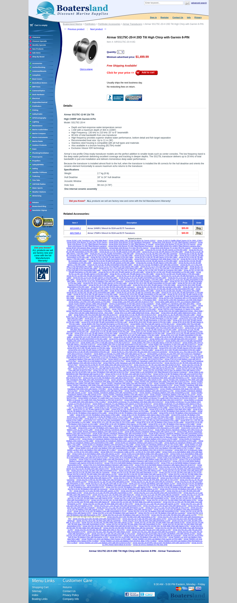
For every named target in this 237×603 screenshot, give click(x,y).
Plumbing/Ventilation (40, 153)
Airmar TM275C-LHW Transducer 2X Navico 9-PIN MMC (179, 309)
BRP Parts (36, 87)
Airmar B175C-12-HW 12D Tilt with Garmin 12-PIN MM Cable (121, 272)
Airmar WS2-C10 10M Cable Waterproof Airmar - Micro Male (136, 313)
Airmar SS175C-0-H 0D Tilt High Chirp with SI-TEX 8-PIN (180, 472)
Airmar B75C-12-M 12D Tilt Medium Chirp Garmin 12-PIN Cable (122, 424)
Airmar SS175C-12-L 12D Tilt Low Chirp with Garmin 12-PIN (156, 504)
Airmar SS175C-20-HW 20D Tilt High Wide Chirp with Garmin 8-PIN (159, 522)
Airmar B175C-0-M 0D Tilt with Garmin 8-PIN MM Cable (113, 263)
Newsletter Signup (39, 210)
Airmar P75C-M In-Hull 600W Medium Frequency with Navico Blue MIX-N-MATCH (165, 465)
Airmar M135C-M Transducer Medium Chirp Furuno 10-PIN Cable (153, 439)
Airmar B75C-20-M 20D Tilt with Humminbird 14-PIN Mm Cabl (104, 322)
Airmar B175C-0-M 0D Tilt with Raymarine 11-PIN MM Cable (111, 261)
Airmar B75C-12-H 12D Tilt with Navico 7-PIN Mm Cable (138, 335)
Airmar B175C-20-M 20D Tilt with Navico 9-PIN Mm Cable (97, 296)
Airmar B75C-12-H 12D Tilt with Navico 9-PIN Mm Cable (95, 335)
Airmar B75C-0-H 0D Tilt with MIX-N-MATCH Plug (137, 315)
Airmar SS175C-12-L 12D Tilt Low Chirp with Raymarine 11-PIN (119, 507)
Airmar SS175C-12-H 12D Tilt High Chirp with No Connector (157, 494)
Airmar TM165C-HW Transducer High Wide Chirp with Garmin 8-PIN (136, 379)
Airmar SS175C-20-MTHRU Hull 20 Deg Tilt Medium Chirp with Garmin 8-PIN (161, 543)
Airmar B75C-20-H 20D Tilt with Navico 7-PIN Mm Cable (132, 350)
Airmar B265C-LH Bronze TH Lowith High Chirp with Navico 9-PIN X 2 (119, 354)
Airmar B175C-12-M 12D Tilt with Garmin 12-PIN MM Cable (95, 278)
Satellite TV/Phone (39, 172)
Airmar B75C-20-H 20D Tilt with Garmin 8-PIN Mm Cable (180, 348)
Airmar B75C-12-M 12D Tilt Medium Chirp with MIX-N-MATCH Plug (116, 357)
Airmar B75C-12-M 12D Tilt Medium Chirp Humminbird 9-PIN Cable (138, 426)
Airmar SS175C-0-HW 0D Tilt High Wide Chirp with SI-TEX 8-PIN (154, 480)
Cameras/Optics (38, 91)
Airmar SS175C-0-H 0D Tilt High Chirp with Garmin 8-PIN (87, 468)
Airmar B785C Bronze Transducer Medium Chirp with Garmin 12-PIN (149, 431)
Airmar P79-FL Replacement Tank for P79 (140, 467)
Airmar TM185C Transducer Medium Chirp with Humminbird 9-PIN (136, 396)
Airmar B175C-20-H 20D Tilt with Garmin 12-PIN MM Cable (105, 283)
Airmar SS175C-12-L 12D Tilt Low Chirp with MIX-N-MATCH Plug (97, 368)
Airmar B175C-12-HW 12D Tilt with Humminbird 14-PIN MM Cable (169, 272)
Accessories (37, 63)
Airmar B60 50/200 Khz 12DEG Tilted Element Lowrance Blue (178, 246)
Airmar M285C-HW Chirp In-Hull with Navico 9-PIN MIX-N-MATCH (156, 342)
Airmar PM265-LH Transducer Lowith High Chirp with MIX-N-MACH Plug (152, 361)
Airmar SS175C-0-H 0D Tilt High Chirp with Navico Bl (182, 470)
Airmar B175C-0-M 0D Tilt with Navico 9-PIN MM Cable (156, 263)
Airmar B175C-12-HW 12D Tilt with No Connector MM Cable (159, 270)
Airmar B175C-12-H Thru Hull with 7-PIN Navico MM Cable (166, 268)
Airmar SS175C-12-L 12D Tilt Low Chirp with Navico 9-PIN (164, 506)
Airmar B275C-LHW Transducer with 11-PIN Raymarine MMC (134, 298)
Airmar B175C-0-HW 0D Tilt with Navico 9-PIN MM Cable (156, 257)
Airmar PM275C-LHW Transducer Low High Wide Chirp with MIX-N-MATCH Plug (133, 363)
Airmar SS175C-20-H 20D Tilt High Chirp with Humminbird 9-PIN (96, 519)
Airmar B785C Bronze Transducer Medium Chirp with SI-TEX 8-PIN (117, 437)
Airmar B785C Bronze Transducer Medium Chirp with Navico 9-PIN (91, 435)
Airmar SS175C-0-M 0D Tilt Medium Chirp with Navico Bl (173, 487)
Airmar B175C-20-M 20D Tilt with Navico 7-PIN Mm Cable (141, 296)
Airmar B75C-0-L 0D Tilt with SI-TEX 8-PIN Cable (129, 409)
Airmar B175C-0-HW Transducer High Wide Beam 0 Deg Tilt (156, 259)
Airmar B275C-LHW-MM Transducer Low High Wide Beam (180, 300)
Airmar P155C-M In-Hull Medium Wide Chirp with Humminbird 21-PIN (112, 456)
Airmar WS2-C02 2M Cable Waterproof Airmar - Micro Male (180, 311)
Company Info (71, 598)
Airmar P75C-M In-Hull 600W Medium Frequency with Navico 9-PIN (108, 465)
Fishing (35, 110)
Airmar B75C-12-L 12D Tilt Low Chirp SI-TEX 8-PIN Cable (113, 422)
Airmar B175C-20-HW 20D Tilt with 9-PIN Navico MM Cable (132, 290)
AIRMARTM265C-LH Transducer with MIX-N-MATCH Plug (130, 307)
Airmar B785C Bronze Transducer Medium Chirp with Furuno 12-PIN (97, 431)
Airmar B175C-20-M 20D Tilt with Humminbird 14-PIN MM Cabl (142, 294)
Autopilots (36, 75)
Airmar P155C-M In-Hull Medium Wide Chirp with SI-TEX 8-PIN (154, 459)
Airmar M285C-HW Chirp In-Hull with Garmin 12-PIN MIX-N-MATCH (138, 341)
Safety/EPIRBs (38, 165)
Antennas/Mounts (39, 71)
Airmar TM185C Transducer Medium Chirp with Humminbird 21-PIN (164, 392)
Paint (34, 149)
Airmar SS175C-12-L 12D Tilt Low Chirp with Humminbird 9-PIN (117, 506)
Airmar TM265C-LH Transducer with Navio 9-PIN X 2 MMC (174, 305)
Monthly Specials (39, 45)
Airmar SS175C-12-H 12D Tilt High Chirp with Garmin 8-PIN (143, 491)
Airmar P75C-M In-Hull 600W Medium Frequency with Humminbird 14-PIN (131, 463)
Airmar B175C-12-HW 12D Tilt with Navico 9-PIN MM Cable (132, 274)
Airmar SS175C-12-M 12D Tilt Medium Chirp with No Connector (161, 513)
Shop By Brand (38, 57)
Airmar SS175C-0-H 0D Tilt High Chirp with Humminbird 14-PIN (134, 468)
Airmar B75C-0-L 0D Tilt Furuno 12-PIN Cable (111, 407)
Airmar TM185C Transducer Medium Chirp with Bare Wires (101, 391)
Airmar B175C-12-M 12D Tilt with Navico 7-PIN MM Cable (141, 279)
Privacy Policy (71, 595)
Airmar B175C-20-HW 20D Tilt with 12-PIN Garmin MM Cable (121, 289)
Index (35, 595)
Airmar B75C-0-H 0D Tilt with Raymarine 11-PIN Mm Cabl (112, 329)
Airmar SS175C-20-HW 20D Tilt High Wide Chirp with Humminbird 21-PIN (133, 524)
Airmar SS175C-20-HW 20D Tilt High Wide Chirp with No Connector (128, 528)
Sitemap (36, 591)
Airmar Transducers (132, 24)
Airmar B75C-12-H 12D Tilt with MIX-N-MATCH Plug (92, 337)
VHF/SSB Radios (39, 184)
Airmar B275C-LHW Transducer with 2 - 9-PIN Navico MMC (89, 300)
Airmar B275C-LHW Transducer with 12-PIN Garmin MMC (180, 298)
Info (189, 17)
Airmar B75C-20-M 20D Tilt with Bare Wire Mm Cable (104, 320)
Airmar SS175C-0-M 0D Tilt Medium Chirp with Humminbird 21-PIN (163, 485)
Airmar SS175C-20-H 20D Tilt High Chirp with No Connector (98, 520)
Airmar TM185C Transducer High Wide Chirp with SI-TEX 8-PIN (162, 387)
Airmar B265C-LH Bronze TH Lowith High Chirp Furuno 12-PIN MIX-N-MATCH (107, 398)
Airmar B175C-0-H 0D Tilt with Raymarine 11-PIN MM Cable (121, 250)
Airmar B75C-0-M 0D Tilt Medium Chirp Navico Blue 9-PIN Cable (145, 415)
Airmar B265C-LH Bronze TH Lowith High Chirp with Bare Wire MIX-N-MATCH (153, 400)
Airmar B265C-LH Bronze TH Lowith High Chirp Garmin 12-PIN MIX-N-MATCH (167, 398)
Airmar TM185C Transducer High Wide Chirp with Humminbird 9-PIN (133, 389)
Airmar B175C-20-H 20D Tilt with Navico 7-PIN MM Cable (154, 285)
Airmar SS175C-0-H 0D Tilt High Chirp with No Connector (88, 472)
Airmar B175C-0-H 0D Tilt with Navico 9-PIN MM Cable (162, 252)
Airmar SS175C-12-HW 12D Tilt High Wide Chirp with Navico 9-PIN (171, 500)
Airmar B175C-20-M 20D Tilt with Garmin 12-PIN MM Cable (95, 294)
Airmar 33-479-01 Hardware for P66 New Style (150, 545)
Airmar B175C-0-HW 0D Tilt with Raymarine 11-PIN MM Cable (109, 255)
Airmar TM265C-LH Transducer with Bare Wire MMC (175, 303)
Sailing (35, 168)
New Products (38, 49)
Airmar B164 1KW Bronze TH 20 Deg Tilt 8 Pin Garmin (175, 244)
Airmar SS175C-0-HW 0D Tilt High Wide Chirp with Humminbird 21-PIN (114, 476)
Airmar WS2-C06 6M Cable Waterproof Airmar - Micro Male (91, 313)
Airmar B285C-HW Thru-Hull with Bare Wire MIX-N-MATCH (96, 315)
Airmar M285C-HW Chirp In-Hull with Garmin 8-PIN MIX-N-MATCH (105, 342)
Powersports (37, 157)
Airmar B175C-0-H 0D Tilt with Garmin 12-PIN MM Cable (166, 250)
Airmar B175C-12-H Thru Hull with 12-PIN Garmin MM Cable (116, 266)
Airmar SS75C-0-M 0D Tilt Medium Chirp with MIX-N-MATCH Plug (177, 374)
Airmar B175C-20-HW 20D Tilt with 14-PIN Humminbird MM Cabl (170, 289)
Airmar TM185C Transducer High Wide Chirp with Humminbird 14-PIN (93, 385)
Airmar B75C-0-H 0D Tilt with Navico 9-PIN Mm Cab (150, 331)
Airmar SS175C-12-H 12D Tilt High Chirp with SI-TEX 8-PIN (119, 496)
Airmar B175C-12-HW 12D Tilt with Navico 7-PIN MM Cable (177, 274)
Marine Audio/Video (40, 130)
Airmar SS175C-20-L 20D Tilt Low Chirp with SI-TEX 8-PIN (113, 533)
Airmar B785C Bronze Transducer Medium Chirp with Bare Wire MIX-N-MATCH (123, 430)
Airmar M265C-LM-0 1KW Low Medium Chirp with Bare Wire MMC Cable (119, 446)
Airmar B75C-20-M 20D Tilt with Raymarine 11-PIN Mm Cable (148, 320)
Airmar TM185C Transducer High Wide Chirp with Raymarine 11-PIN (126, 383)
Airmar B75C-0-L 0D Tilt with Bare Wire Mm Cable (176, 315)
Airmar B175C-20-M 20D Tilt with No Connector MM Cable (137, 292)
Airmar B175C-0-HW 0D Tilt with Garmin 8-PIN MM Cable (112, 257)
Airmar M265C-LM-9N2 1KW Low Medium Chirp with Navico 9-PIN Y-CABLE (165, 448)
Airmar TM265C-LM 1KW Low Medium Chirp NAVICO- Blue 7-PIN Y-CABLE (128, 541)
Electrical (36, 98)
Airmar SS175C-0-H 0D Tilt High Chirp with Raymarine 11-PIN (134, 472)
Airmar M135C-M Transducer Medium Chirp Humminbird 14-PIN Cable (170, 441)
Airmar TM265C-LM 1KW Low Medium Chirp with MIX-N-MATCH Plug (105, 543)
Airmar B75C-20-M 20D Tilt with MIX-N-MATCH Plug (128, 339)
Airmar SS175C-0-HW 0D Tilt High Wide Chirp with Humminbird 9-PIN (169, 476)
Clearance (36, 37)
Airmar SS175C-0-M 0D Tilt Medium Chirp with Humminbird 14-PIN (111, 485)
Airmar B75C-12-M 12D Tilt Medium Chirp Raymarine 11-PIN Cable (154, 428)
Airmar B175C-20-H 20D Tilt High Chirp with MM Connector (113, 287)
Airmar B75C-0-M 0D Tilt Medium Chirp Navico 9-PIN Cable (98, 415)
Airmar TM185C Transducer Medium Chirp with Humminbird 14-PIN (112, 392)
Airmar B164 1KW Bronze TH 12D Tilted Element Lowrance (174, 242)
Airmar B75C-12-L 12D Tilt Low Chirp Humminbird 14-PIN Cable (106, 420)
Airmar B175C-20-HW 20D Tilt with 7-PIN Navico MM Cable (177, 290)
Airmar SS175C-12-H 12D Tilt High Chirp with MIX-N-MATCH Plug (123, 367)
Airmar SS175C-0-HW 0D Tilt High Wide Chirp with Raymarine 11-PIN (102, 480)
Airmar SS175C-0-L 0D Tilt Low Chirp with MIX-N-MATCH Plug (157, 365)
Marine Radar (37, 141)
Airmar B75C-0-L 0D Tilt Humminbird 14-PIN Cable (148, 407)
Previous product (74, 29)
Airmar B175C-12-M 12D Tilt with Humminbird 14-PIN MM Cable (142, 278)
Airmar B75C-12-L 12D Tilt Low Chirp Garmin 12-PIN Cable (152, 418)
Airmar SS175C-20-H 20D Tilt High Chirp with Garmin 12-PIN (173, 515)
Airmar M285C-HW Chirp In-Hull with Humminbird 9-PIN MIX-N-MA (122, 344)
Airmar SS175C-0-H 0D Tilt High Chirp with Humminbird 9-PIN (94, 470)
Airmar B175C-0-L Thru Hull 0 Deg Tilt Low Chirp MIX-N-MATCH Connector (139, 352)
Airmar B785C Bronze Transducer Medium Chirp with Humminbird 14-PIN (119, 433)
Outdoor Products (39, 145)
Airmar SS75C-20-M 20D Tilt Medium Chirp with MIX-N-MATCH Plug (108, 378)
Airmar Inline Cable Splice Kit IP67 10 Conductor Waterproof (177, 302)
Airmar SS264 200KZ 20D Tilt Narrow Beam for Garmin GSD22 (132, 240)
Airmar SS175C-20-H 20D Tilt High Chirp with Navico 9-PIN (144, 519)
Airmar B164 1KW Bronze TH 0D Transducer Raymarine (129, 242)
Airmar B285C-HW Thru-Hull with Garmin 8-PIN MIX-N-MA (112, 326)
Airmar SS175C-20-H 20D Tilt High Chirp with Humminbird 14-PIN (131, 517)
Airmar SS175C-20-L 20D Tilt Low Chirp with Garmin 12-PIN (148, 530)
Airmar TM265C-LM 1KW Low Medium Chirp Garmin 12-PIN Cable (157, 539)
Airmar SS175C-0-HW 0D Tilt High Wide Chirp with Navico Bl (135, 478)
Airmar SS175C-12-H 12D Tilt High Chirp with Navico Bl (112, 494)
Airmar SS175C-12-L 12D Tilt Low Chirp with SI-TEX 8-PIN (167, 507)
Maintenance (37, 126)
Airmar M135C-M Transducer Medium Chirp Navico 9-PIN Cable (139, 443)
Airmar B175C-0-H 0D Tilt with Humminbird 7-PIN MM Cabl (111, 253)
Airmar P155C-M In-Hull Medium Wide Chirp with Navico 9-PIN (132, 457)
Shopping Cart (40, 587)
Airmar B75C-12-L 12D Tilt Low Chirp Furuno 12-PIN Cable (106, 418)
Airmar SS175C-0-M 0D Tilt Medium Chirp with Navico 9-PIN (128, 487)
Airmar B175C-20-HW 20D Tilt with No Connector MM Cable (158, 287)
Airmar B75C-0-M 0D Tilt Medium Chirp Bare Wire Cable (170, 409)
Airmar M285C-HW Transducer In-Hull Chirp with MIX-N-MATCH (172, 344)
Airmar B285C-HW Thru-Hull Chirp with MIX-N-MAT (164, 328)
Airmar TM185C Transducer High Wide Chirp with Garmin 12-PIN (178, 383)
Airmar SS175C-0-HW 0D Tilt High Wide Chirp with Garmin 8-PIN (142, 474)
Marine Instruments (40, 137)
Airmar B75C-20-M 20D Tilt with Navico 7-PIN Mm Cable (175, 337)
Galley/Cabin (37, 114)
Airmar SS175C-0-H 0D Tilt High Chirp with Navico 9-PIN (140, 470)
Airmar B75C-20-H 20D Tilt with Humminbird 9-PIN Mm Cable (177, 350)
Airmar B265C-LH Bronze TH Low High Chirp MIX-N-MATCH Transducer (174, 354)
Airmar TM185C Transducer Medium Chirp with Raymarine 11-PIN (148, 391)
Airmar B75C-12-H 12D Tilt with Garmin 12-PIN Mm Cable (95, 333)
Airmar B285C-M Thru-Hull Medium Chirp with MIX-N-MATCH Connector (151, 355)
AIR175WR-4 (75, 233)
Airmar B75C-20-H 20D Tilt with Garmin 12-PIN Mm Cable (88, 348)
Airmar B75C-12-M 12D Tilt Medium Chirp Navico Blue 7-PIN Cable (103, 428)
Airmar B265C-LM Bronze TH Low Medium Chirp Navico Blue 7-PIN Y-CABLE (103, 405)
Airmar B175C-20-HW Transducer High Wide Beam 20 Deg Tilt (134, 346)
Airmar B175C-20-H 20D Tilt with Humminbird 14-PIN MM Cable (152, 283)
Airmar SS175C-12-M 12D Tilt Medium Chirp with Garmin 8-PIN (128, 509)
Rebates (35, 202)
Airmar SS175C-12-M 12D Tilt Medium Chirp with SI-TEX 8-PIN (126, 515)
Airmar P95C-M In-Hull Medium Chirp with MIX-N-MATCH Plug (101, 361)
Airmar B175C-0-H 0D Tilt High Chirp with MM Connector (156, 253)
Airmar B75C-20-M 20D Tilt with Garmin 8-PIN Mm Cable (149, 322)
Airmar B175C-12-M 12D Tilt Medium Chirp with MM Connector (100, 281)
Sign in (153, 17)
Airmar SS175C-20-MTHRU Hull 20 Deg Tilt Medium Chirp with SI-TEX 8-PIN (138, 537)
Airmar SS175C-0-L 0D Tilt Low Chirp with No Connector (152, 481)
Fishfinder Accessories (109, 24)
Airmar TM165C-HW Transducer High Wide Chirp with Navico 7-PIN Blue (105, 381)
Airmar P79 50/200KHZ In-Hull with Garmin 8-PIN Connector (131, 303)
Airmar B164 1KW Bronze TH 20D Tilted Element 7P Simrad (131, 244)
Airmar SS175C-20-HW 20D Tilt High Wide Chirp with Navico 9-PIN (164, 526)
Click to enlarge (86, 69)
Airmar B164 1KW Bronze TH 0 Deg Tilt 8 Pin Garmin (128, 248)
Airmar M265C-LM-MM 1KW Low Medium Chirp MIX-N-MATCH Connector (145, 450)
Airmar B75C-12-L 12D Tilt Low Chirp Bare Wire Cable (153, 417)
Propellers (36, 161)
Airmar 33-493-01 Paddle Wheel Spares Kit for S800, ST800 (179, 240)
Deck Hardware (38, 94)
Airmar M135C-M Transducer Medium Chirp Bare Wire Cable (104, 439)
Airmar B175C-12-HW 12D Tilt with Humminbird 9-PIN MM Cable (91, 276)
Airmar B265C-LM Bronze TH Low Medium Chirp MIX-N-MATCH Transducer (94, 355)
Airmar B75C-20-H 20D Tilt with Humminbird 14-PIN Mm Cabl (134, 348)
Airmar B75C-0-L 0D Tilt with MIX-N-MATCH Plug (121, 316)
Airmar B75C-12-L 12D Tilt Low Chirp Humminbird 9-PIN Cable (155, 420)
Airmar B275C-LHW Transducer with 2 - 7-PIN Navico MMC (134, 300)
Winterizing (36, 196)
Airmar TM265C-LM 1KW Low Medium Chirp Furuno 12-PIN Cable (106, 539)
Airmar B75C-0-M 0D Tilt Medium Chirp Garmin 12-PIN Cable (173, 411)
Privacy (198, 17)
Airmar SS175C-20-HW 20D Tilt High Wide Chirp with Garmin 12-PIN (107, 522)
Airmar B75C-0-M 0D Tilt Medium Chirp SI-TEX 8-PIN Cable (109, 417)
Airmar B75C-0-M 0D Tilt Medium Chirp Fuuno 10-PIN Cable (126, 411)
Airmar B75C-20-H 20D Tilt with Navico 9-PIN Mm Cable (89, 350)
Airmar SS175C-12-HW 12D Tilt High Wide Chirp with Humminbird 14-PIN (141, 498)
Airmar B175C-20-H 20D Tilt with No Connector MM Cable (146, 281)
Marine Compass (39, 133)
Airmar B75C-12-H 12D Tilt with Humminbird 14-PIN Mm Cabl (141, 333)
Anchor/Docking (38, 67)
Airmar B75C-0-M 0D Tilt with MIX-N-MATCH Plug (159, 316)
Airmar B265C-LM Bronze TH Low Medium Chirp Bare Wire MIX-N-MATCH (135, 402)
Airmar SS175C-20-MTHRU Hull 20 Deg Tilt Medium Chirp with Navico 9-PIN (171, 370)
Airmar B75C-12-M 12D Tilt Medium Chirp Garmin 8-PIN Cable (171, 424)
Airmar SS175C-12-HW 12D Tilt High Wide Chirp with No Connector (136, 502)
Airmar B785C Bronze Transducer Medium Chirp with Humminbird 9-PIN (175, 433)
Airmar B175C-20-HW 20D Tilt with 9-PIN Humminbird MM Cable (91, 292)
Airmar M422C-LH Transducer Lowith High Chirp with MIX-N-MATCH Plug (135, 359)
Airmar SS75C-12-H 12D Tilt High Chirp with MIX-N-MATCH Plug (91, 376)
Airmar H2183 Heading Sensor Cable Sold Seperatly (88, 303)
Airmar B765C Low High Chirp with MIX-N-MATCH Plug (132, 302)
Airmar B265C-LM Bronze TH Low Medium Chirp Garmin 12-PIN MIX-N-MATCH (121, 404)
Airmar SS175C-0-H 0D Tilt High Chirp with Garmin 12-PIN (179, 467)
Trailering (36, 176)
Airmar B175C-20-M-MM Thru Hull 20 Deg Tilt (93, 298)
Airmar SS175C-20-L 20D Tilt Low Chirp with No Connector (154, 532)
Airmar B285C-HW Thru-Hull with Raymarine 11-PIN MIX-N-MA (105, 324)
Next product (98, 29)
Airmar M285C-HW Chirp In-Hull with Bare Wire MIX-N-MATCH (172, 339)
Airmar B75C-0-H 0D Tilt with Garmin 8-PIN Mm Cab (109, 331)
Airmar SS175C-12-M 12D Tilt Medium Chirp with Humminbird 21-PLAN (99, 511)
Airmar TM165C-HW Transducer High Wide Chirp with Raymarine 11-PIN (162, 378)
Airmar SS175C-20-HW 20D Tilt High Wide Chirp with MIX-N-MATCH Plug (109, 526)
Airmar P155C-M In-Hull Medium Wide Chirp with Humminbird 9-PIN (165, 456)
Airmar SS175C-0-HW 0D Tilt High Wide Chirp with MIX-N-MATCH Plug (105, 365)
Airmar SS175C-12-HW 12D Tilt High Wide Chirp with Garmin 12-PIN (168, 496)
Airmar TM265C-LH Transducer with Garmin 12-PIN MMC (129, 305)
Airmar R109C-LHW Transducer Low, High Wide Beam (86, 240)
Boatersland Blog (39, 206)
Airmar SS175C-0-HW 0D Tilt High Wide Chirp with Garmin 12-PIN (91, 474)
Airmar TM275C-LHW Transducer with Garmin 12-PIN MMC (134, 309)
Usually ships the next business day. (125, 82)
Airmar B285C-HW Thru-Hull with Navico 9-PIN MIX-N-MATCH (159, 326)
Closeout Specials (39, 41)
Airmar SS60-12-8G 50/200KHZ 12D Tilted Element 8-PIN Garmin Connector (158, 372)
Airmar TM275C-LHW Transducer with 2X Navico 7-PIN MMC (89, 311)
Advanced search (199, 3)
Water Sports (37, 188)
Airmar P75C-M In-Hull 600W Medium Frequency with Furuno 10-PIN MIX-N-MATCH (139, 461)
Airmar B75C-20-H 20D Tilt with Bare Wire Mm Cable (133, 337)
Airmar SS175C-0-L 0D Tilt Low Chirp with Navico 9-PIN (108, 481)
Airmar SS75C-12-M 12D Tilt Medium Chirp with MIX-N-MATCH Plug (142, 376)
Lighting (35, 122)
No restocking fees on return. (121, 86)
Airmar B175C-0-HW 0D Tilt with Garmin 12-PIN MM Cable (156, 255)
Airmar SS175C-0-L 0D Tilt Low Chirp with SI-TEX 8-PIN (106, 483)
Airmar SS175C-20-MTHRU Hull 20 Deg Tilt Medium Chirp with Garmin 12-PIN (166, 533)
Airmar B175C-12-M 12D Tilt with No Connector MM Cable (137, 276)
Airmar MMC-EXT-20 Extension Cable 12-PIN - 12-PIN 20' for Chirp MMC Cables (130, 452)
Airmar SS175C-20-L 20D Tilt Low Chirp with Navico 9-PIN (108, 532)
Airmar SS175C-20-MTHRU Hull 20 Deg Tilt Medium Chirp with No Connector (152, 535)
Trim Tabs (36, 180)
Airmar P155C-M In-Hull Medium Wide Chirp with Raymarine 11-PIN (104, 459)
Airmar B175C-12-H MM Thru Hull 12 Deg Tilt (119, 270)
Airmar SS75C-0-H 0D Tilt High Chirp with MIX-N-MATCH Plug (128, 374)
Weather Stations (39, 192)
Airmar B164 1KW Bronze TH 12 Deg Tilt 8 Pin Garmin (170, 248)
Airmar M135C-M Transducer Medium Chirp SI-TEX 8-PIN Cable (159, 444)
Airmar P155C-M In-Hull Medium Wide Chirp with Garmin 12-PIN (96, 454)
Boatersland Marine (72, 24)
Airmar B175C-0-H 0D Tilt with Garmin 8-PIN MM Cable (119, 252)
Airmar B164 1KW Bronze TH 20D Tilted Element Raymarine (130, 246)
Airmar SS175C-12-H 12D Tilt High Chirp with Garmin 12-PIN (96, 491)
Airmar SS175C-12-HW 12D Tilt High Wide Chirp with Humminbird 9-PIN (118, 500)
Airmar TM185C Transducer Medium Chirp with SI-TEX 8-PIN (172, 394)
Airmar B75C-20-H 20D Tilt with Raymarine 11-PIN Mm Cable (154, 318)
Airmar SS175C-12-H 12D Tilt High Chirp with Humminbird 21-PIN (107, 493)
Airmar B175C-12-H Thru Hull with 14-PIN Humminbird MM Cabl (164, 266)
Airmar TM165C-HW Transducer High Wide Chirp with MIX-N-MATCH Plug (161, 381)
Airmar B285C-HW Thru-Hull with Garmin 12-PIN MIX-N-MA (152, 324)
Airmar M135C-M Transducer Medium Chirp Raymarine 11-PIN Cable (107, 444)
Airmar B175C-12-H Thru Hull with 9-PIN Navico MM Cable (120, 268)
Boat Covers (37, 79)
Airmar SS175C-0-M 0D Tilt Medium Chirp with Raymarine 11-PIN (133, 489)
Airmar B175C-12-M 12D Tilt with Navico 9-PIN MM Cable (97, 279)
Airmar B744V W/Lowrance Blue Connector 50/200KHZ (86, 248)
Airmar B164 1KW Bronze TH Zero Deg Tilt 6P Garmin (87, 242)
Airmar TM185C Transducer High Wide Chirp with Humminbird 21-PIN (146, 385)
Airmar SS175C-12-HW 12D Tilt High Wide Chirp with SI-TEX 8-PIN (108, 504)
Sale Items (36, 53)
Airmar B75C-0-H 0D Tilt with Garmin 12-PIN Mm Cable (155, 329)
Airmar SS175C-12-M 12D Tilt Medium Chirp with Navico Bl (114, 513)
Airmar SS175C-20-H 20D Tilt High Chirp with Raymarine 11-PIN (146, 520)
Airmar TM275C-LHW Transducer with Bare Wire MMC (174, 307)
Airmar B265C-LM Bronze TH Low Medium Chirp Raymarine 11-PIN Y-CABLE (162, 405)
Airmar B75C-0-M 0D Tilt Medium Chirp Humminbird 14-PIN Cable (132, 413)
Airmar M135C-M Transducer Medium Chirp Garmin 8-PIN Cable (119, 441)
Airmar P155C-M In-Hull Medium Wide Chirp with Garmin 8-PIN (144, 454)
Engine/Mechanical (39, 102)
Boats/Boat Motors (39, 83)
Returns (67, 587)
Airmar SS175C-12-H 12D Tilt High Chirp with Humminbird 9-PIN (158, 493)
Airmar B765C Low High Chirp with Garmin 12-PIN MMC (90, 302)
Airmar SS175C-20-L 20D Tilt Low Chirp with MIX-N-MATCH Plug (117, 370)
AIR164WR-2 (75, 228)
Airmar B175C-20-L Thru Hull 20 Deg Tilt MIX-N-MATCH (179, 346)
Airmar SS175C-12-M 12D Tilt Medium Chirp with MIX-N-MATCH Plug (148, 368)
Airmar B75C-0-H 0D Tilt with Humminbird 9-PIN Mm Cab (88, 352)
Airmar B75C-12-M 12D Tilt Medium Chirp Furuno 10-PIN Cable (159, 422)
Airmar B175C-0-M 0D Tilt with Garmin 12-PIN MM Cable (156, 261)
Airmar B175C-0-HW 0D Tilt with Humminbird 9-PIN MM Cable (109, 259)
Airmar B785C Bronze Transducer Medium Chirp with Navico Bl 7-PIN (144, 435)
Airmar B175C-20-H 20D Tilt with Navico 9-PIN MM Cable (110, 285)
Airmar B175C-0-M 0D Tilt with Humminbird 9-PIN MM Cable (109, 265)
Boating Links (40, 598)
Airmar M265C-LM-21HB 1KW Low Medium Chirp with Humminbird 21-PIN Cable (105, 448)
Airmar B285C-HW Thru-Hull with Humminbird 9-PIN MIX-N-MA (120, 328)
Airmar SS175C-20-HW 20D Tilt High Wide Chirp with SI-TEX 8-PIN (100, 530)
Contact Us (177, 17)
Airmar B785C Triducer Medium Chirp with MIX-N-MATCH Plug (165, 357)
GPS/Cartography (39, 118)
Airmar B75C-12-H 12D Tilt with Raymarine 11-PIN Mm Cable (107, 318)
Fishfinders (36, 106)
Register (165, 17)
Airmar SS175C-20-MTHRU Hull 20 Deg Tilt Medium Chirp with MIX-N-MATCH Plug (97, 372)
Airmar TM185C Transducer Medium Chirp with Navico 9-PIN (125, 394)
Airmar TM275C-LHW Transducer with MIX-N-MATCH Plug (135, 311)
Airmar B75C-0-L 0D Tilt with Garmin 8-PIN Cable (91, 409)
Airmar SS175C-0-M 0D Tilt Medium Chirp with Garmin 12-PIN (152, 483)
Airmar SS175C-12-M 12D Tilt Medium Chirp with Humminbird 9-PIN (153, 511)
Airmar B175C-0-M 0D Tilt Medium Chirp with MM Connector (156, 265)
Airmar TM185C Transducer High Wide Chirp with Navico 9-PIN (113, 387)
